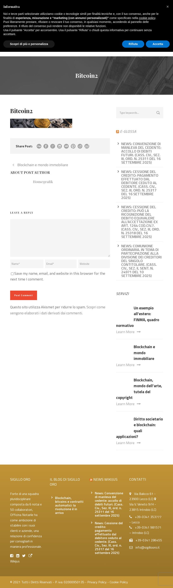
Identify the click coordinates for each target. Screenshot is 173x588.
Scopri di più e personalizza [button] (29, 44)
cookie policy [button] (147, 18)
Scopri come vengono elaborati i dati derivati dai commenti (57, 310)
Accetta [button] (158, 44)
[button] (167, 6)
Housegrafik (43, 181)
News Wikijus (105, 479)
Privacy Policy (97, 582)
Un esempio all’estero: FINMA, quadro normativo (137, 317)
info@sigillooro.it (148, 547)
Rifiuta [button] (133, 44)
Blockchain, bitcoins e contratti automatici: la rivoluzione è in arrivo (69, 505)
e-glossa (128, 131)
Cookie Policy (119, 582)
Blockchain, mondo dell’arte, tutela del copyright (139, 389)
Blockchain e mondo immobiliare (144, 352)
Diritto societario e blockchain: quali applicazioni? (139, 428)
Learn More (128, 332)
